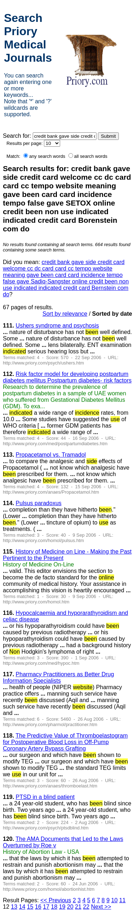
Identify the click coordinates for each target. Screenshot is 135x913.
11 (122, 900)
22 (86, 907)
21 (78, 907)
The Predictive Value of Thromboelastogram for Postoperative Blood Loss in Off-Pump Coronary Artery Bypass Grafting (65, 742)
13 (14, 907)
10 (114, 900)
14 (22, 907)
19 (62, 907)
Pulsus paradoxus (39, 503)
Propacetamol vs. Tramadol (51, 455)
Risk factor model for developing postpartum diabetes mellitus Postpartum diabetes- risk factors (67, 377)
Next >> (101, 907)
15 (30, 907)
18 (54, 907)
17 (46, 907)
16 (38, 907)
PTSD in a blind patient (45, 797)
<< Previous (55, 900)
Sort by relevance (64, 314)
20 (70, 907)
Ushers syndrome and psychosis (57, 326)
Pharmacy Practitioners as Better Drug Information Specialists (58, 677)
